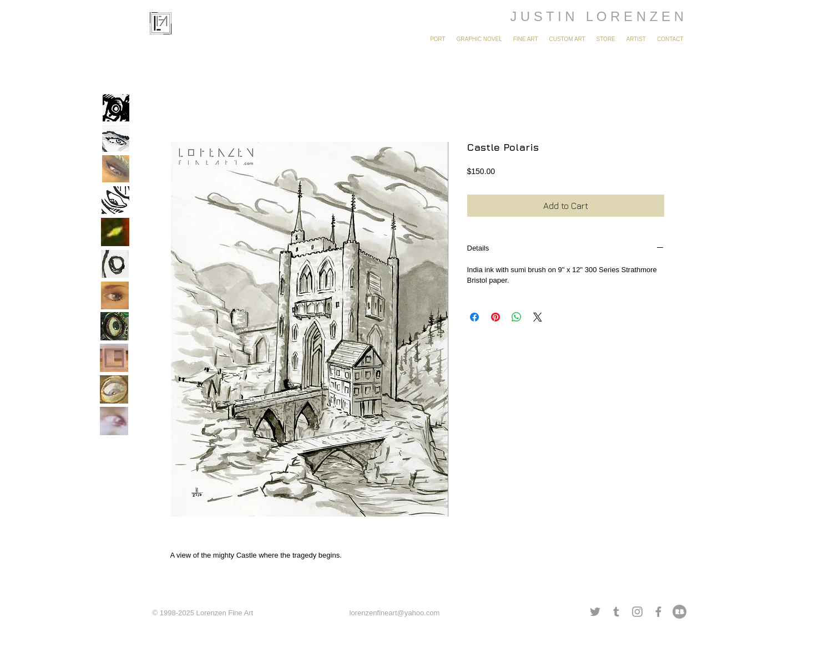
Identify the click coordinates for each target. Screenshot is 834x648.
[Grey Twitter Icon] (595, 612)
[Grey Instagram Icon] (637, 612)
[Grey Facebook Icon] (658, 612)
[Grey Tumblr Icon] (616, 612)
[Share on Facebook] (474, 317)
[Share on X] (537, 317)
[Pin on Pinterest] (495, 317)
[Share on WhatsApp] (516, 317)
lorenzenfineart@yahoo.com (395, 613)
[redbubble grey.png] (679, 612)
